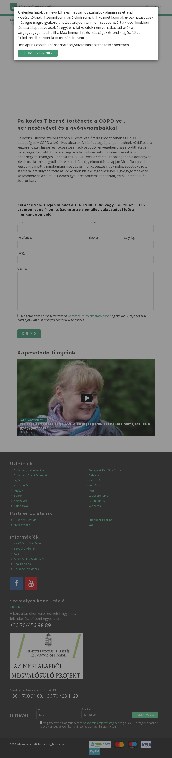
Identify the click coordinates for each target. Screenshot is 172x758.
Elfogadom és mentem (38, 53)
